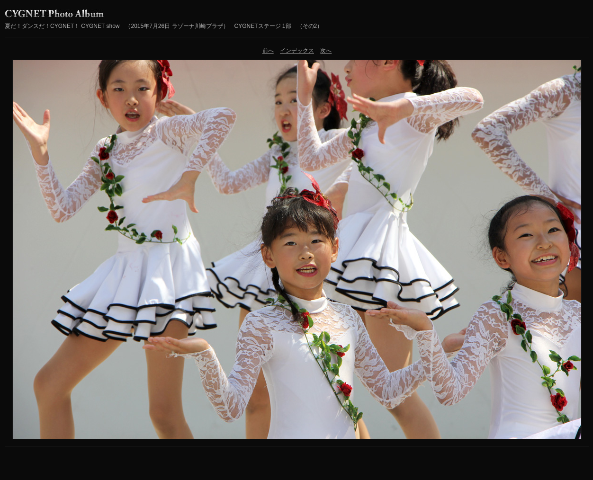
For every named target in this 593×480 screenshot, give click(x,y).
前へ (268, 50)
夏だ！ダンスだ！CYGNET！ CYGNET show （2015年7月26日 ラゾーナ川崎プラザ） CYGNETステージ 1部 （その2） (164, 26)
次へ (326, 50)
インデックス (297, 50)
